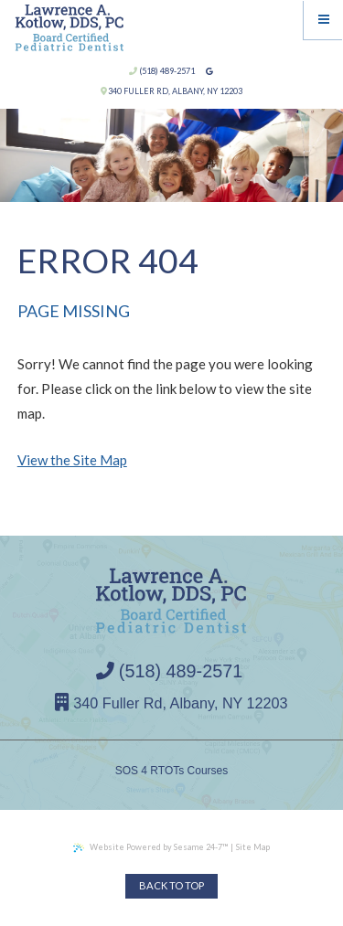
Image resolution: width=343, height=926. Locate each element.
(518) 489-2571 (162, 71)
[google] (208, 71)
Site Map (253, 847)
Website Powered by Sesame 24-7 (150, 847)
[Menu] (323, 19)
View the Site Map (72, 460)
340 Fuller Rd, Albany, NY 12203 (172, 91)
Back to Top (171, 885)
